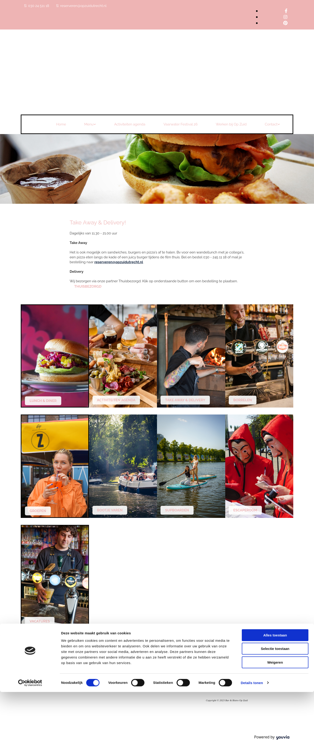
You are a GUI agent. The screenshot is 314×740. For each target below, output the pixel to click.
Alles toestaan (275, 683)
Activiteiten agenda (129, 124)
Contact (271, 124)
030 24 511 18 (38, 6)
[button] (88, 286)
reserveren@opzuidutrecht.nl (83, 6)
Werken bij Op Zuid (231, 124)
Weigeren (275, 710)
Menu (89, 124)
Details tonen (252, 731)
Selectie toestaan (275, 697)
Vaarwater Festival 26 (181, 124)
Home (61, 124)
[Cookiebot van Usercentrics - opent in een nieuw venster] (30, 730)
